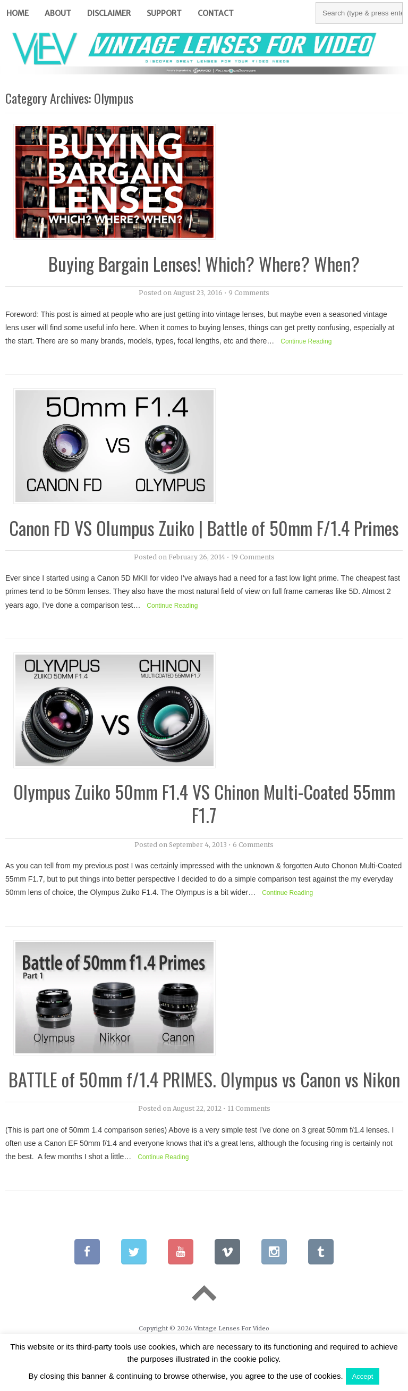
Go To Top (204, 1293)
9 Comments (248, 293)
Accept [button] (362, 1376)
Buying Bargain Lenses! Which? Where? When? (204, 263)
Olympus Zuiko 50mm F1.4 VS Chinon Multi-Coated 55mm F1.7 (204, 803)
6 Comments (253, 845)
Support (164, 13)
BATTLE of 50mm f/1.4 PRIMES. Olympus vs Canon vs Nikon (204, 1079)
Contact (216, 13)
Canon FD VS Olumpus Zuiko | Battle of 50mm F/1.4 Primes (204, 527)
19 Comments (253, 557)
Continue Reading (306, 341)
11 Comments (248, 1108)
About (58, 13)
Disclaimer (109, 13)
